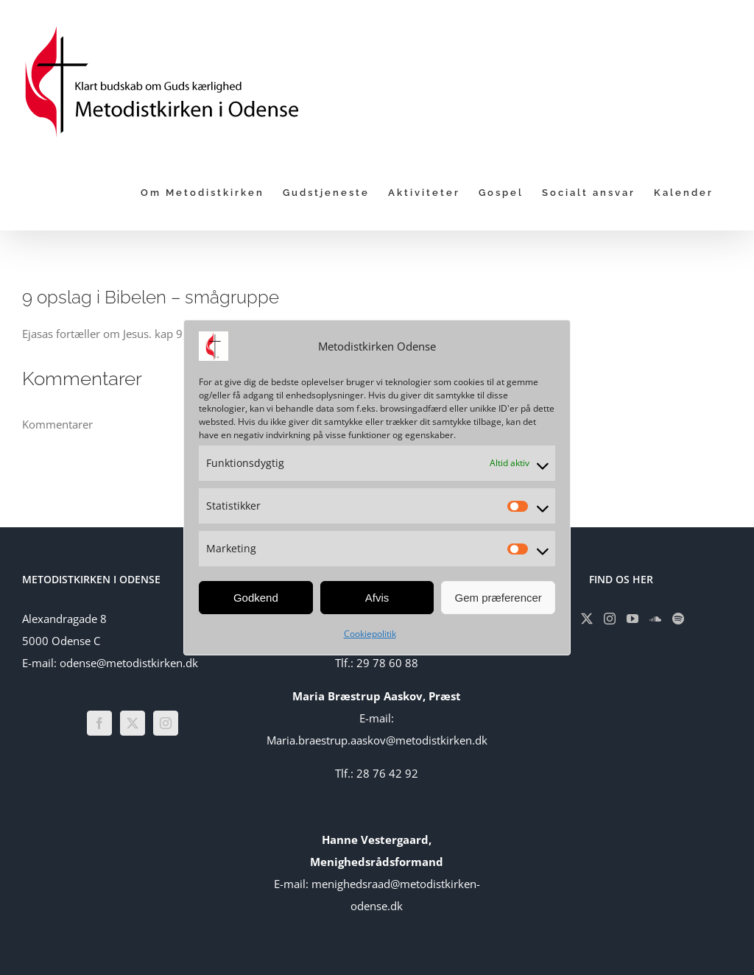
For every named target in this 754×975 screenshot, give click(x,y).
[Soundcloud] (655, 618)
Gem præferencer (497, 597)
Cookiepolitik (370, 633)
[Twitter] (132, 723)
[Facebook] (99, 723)
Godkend (255, 597)
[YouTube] (632, 618)
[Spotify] (678, 618)
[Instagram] (165, 723)
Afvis (377, 597)
